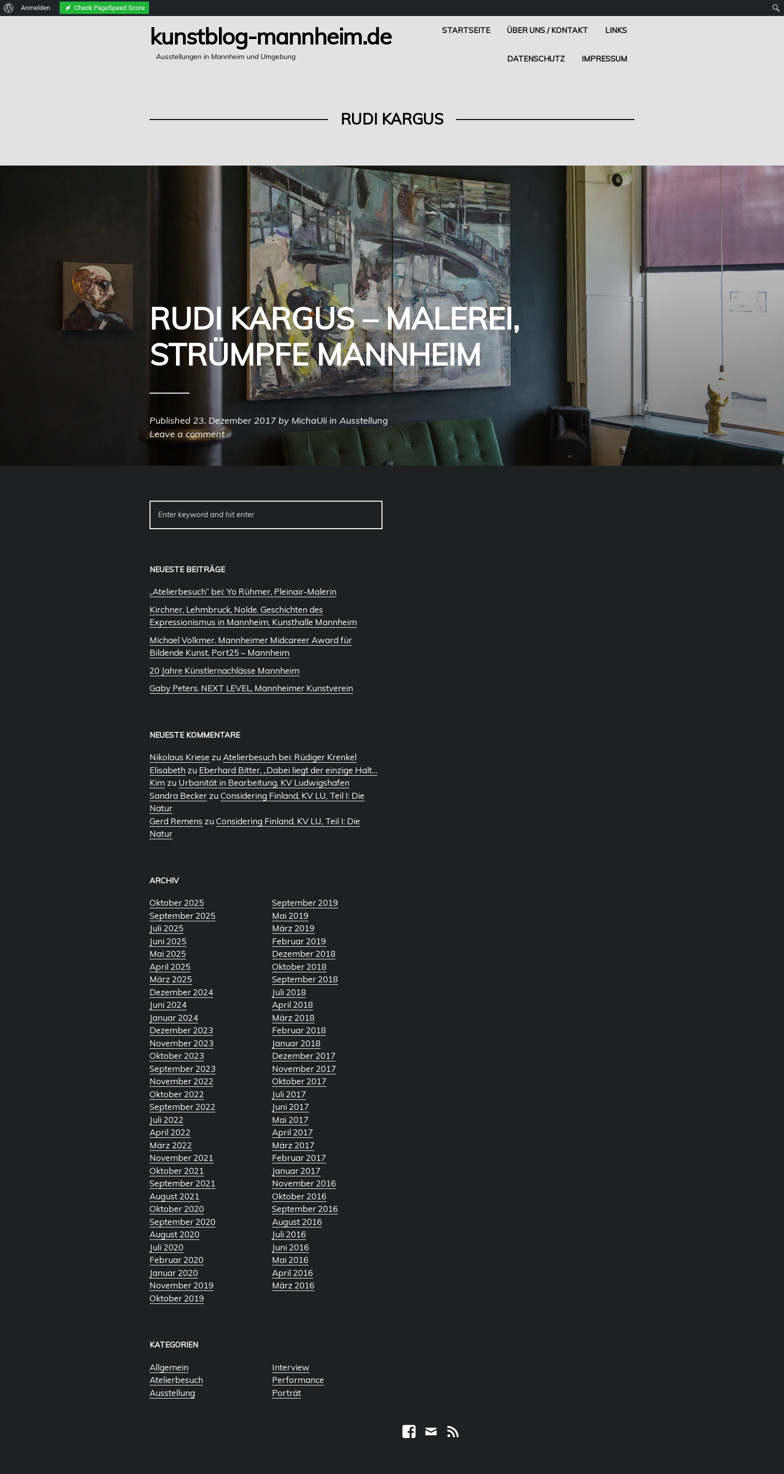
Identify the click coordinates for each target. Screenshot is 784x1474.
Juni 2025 (168, 941)
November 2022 (182, 1081)
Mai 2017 (290, 1119)
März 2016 (293, 1285)
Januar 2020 (174, 1272)
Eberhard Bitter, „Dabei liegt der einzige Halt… (288, 770)
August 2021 (175, 1196)
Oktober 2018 (299, 966)
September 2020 (183, 1221)
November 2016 (304, 1183)
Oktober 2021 (177, 1170)
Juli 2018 (289, 992)
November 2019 (182, 1285)
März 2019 (293, 928)
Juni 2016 (290, 1247)
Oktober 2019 (177, 1298)
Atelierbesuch (176, 1379)
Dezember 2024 (181, 992)
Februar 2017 (299, 1157)
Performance (298, 1379)
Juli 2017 (289, 1094)
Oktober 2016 (299, 1196)
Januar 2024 (174, 1017)
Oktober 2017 (299, 1081)
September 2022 (183, 1106)
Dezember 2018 (304, 953)
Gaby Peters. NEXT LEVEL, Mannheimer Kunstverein (251, 688)
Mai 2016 (290, 1259)
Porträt (286, 1392)
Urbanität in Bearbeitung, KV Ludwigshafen (264, 782)
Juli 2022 (167, 1119)
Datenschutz (535, 59)
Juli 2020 (167, 1247)
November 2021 (182, 1157)
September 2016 (305, 1208)
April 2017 (292, 1132)
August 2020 (175, 1234)
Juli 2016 (289, 1234)
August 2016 (297, 1221)
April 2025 (170, 966)
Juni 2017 (290, 1106)
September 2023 (183, 1068)
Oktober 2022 (177, 1094)
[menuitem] (9, 8)
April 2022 (170, 1132)
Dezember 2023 (181, 1030)
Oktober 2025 (177, 902)
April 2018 (292, 1004)
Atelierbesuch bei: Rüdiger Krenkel (289, 757)
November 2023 (182, 1043)
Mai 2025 (168, 953)
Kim (157, 782)
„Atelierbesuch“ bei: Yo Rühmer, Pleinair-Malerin (243, 591)
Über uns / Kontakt (547, 30)
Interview (291, 1367)
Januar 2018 (296, 1043)
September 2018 (305, 979)
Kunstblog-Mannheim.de (271, 36)
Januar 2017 (296, 1170)
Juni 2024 (168, 1004)
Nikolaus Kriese (180, 757)
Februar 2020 (177, 1259)
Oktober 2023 (177, 1055)
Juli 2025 (167, 928)
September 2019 (305, 902)
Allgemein (169, 1367)
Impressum (604, 59)
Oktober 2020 (177, 1208)
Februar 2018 (299, 1030)
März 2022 (171, 1145)
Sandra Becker (178, 795)
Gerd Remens (176, 821)
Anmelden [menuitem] (35, 8)
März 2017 (293, 1145)
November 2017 (304, 1068)
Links (616, 30)
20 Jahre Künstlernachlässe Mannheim (225, 670)
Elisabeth (168, 770)
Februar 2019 (299, 941)
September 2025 (183, 915)
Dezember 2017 (304, 1055)
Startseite (466, 30)
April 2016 (292, 1272)
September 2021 (183, 1183)
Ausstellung (172, 1392)
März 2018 (293, 1017)
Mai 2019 (290, 915)
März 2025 (171, 979)
